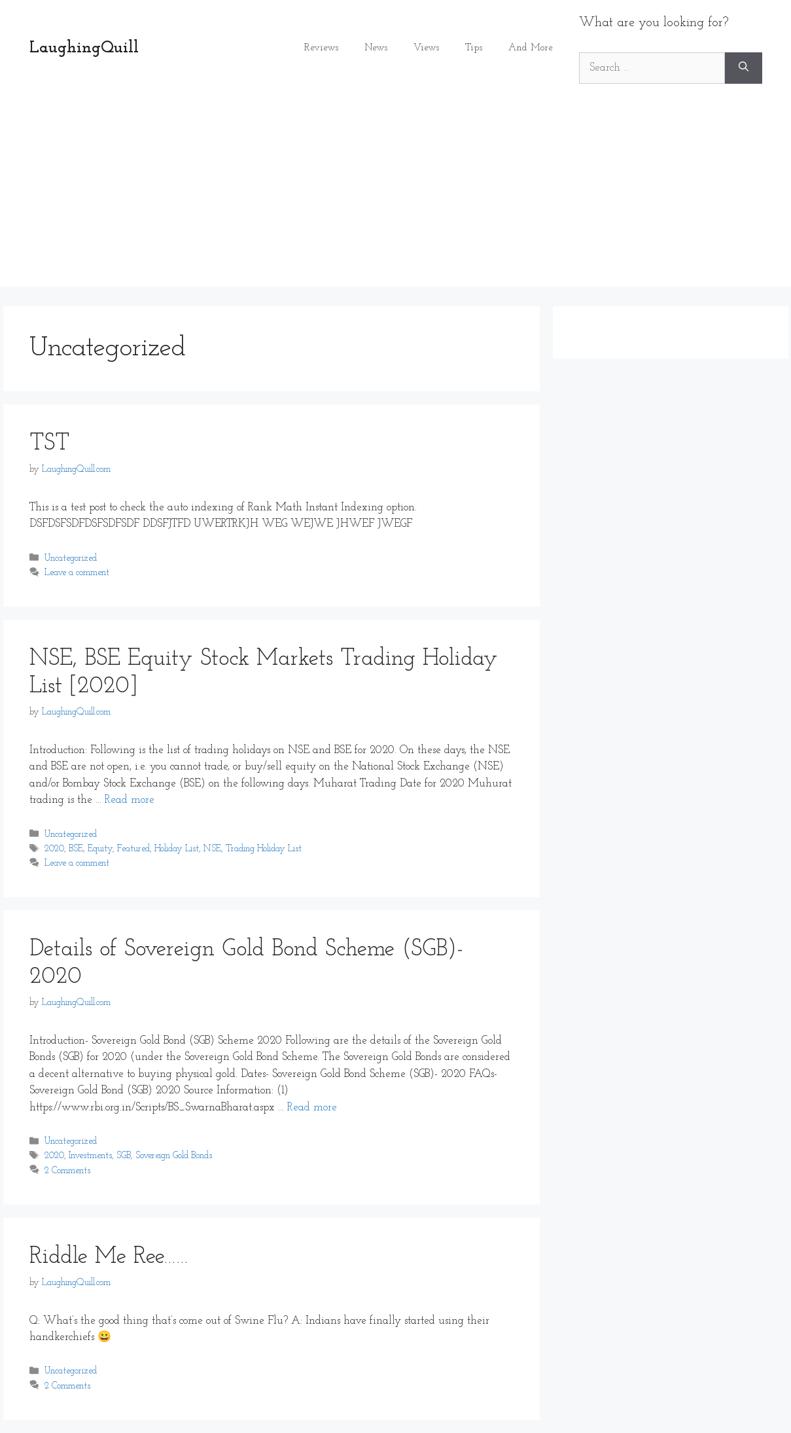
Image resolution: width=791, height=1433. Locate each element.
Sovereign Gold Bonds (173, 1156)
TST (49, 444)
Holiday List (176, 849)
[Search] (743, 68)
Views (426, 48)
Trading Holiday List (264, 849)
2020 (54, 849)
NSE (212, 849)
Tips (473, 48)
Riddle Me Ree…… (108, 1257)
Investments (90, 1156)
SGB (123, 1156)
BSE (76, 849)
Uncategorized (70, 558)
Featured (133, 849)
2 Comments (67, 1171)
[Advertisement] (395, 195)
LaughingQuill (84, 48)
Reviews (321, 48)
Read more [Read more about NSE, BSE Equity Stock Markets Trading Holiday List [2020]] (129, 799)
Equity (100, 849)
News (375, 48)
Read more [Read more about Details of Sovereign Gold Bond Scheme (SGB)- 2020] (312, 1107)
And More (530, 48)
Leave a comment (76, 573)
